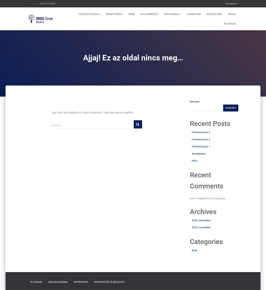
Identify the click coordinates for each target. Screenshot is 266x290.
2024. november (201, 227)
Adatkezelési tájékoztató (109, 282)
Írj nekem (230, 24)
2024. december (201, 220)
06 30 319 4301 (48, 3)
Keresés (195, 101)
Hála (194, 160)
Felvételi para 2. (201, 139)
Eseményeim (232, 3)
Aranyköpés (199, 153)
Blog (194, 250)
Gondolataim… (214, 14)
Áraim (131, 14)
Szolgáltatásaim (90, 14)
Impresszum (81, 282)
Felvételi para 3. (201, 132)
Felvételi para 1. (201, 146)
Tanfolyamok (172, 14)
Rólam (232, 14)
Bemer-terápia (114, 14)
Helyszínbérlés (149, 14)
